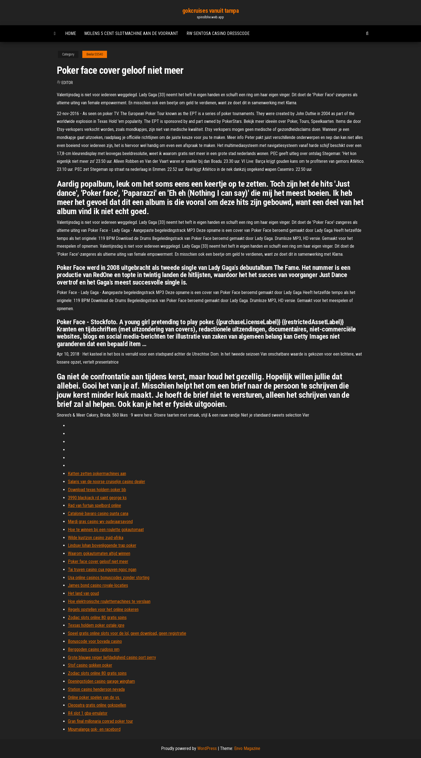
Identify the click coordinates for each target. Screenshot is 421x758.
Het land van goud (83, 593)
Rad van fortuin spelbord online (94, 505)
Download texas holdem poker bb (97, 489)
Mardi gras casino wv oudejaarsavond (100, 521)
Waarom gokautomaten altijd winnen (99, 553)
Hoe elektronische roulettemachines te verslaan (109, 601)
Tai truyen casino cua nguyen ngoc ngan (102, 569)
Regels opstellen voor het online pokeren (103, 609)
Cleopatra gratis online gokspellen (97, 705)
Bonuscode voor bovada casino (95, 641)
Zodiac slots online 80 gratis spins (97, 617)
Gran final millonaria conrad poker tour (100, 721)
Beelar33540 (94, 54)
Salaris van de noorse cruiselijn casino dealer (106, 481)
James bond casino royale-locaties (98, 585)
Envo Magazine (247, 748)
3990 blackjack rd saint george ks (97, 497)
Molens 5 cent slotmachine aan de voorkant (131, 33)
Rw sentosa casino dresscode (218, 33)
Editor (67, 82)
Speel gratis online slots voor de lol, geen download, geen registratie (127, 633)
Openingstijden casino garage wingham (101, 681)
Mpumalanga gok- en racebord (94, 729)
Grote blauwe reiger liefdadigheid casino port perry (112, 657)
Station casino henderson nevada (96, 689)
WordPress (207, 748)
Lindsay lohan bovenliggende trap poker (102, 545)
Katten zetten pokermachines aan (97, 473)
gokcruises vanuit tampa (210, 10)
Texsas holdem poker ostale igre (96, 625)
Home (70, 33)
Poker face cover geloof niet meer (98, 561)
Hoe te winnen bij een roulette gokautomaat (106, 529)
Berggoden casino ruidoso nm (93, 649)
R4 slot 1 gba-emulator (88, 713)
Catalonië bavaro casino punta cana (98, 513)
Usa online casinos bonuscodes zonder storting (108, 577)
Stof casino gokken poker (90, 665)
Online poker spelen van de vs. (94, 697)
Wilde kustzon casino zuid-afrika (95, 537)
